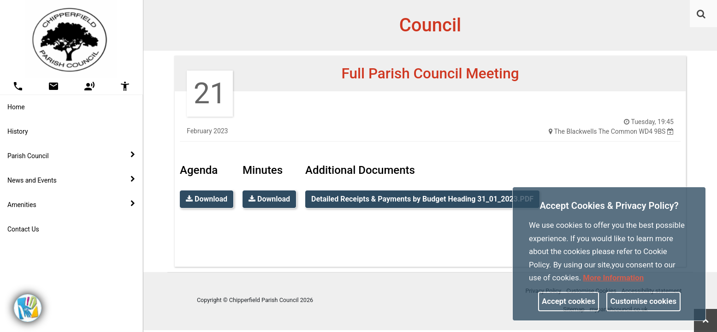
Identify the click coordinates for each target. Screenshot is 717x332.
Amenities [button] (71, 204)
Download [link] (206, 199)
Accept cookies (568, 301)
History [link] (17, 131)
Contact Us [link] (23, 229)
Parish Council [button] (71, 155)
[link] (701, 13)
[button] (702, 14)
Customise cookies (643, 301)
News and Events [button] (71, 180)
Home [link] (16, 107)
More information (613, 277)
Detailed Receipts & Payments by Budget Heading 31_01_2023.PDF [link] (422, 199)
